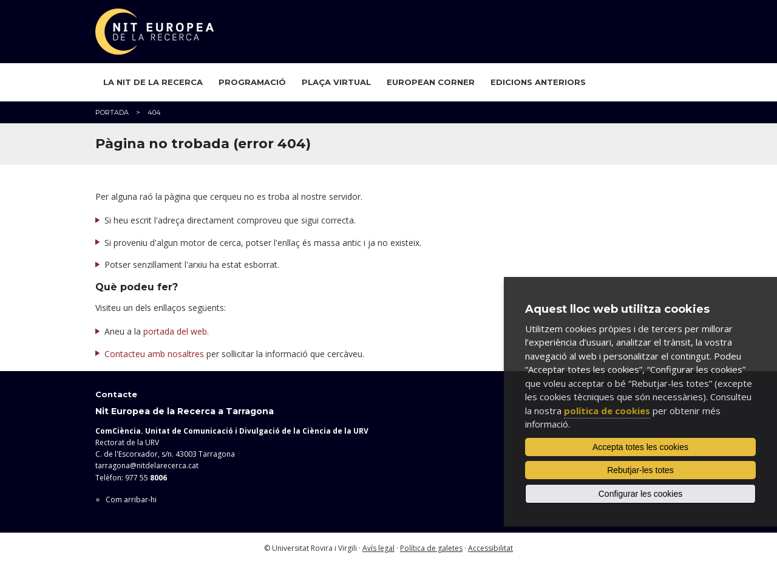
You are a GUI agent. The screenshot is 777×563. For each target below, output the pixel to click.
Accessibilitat (490, 548)
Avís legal (378, 548)
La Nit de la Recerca (153, 82)
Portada (112, 112)
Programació (252, 82)
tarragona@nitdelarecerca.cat (146, 465)
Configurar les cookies (641, 494)
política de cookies (607, 410)
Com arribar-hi (131, 499)
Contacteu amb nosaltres (154, 354)
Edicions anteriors (538, 82)
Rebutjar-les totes (640, 470)
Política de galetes (431, 548)
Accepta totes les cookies (640, 447)
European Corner (431, 82)
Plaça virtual (336, 82)
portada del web (175, 331)
